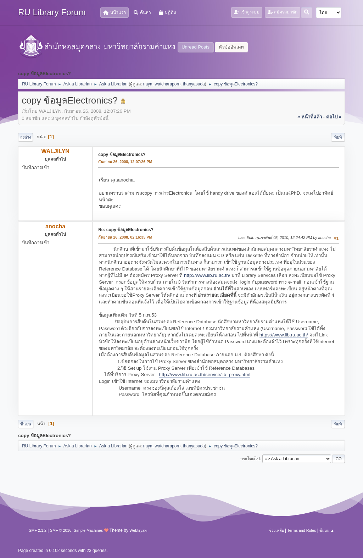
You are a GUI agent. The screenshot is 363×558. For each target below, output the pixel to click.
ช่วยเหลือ (276, 530)
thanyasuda (194, 84)
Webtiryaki (138, 530)
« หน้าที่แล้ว (309, 116)
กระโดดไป (250, 458)
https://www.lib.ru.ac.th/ (283, 334)
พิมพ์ (338, 137)
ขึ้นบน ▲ (326, 530)
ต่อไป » (333, 116)
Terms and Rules (301, 530)
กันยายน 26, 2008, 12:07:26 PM (125, 162)
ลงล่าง (25, 137)
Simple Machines (88, 530)
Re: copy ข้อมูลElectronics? (125, 229)
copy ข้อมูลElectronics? (121, 154)
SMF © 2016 (61, 530)
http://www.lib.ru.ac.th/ (207, 275)
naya (147, 84)
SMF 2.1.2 (37, 530)
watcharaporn (167, 84)
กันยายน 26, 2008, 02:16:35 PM (125, 237)
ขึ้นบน (25, 424)
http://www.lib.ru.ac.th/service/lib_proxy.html (205, 374)
